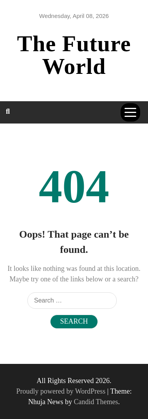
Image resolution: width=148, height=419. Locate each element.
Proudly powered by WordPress (61, 391)
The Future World (74, 55)
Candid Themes (96, 402)
